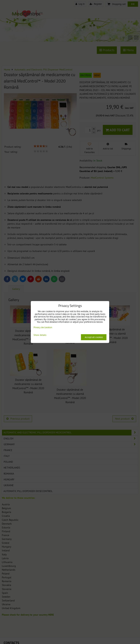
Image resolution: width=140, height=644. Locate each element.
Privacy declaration (43, 327)
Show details (40, 335)
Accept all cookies (94, 337)
